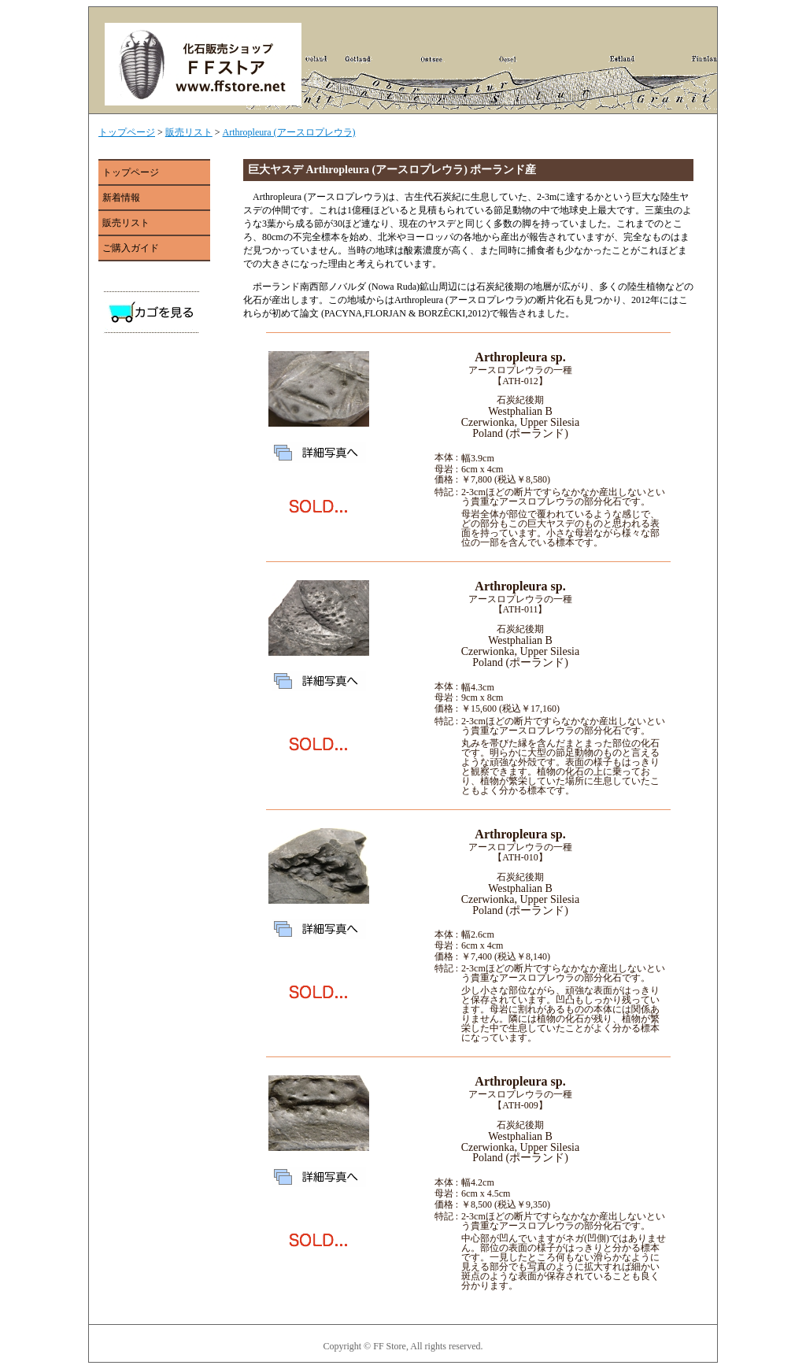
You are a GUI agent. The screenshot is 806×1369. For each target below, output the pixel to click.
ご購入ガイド (130, 247)
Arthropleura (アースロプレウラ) (289, 132)
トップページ (126, 132)
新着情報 (121, 197)
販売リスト (189, 132)
